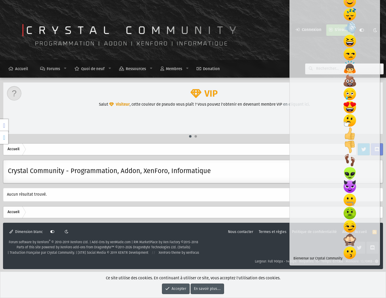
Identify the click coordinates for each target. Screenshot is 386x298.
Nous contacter (240, 232)
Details (184, 247)
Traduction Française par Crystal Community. (42, 253)
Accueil (21, 69)
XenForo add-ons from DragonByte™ (87, 247)
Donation (211, 69)
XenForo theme (170, 253)
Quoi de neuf (93, 69)
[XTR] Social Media (113, 253)
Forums (53, 69)
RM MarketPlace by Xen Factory (166, 242)
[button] (65, 69)
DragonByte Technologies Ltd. (155, 247)
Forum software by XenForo (49, 242)
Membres (174, 69)
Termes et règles (272, 232)
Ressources (136, 69)
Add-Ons (98, 242)
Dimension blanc (26, 232)
